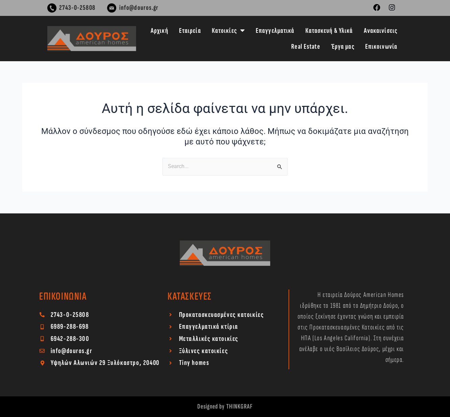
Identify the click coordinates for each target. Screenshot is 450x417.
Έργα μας (342, 46)
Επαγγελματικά (275, 30)
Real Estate (305, 46)
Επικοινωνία (381, 46)
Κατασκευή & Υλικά (329, 30)
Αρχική (159, 30)
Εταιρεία (190, 30)
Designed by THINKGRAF (225, 406)
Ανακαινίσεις (380, 30)
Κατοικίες (228, 31)
